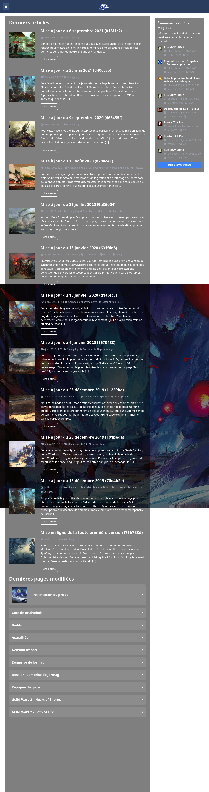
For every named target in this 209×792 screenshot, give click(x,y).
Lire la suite (49, 59)
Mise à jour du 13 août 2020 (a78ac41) (77, 161)
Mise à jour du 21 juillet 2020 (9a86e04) (78, 204)
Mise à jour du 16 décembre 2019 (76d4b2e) (82, 480)
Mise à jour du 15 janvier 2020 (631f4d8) (79, 247)
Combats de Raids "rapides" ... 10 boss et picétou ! (181, 62)
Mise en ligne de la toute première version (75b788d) (92, 532)
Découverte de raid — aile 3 (181, 109)
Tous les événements (179, 164)
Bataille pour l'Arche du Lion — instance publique (182, 79)
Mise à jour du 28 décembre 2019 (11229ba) (82, 389)
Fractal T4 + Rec (174, 122)
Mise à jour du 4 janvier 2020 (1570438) (78, 342)
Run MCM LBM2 (174, 47)
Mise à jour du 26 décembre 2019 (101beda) (82, 437)
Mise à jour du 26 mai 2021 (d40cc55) (76, 70)
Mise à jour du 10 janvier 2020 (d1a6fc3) (79, 295)
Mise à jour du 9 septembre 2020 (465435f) (81, 117)
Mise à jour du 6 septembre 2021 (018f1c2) (81, 30)
